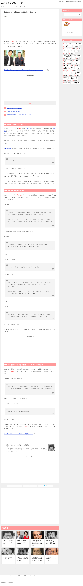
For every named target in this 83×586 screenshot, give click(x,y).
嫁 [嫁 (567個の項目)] (65, 61)
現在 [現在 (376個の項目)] (74, 70)
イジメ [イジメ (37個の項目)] (65, 43)
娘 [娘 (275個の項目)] (78, 58)
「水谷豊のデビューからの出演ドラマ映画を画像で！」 (18, 433)
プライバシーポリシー (21, 6)
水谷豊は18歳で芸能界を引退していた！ (8, 557)
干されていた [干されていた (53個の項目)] (77, 63)
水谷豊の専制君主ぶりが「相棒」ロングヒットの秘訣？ (20, 114)
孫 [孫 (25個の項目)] (64, 63)
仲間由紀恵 (8, 148)
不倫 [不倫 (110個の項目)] (74, 48)
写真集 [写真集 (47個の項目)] (65, 53)
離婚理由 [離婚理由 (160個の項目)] (67, 82)
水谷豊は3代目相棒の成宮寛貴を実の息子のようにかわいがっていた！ (16, 568)
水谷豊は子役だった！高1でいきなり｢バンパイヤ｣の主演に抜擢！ (51, 542)
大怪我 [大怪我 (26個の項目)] (65, 58)
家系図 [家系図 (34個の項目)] (69, 63)
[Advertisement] (30, 28)
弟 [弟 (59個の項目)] (72, 65)
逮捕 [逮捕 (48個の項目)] (70, 80)
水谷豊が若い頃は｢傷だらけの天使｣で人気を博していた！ (22, 558)
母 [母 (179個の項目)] (65, 70)
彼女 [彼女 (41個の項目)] (77, 65)
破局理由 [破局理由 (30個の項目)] (66, 77)
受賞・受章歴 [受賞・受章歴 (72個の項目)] (77, 55)
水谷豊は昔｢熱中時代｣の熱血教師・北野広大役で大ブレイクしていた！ (37, 559)
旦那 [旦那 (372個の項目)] (72, 68)
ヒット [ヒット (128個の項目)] (76, 46)
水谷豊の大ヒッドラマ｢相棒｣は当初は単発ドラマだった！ (51, 558)
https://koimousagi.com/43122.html (12, 446)
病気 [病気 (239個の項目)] (65, 75)
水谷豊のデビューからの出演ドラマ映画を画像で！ (18, 445)
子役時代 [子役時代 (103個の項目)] (77, 60)
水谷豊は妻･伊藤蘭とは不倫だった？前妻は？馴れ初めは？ (22, 542)
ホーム (2, 6)
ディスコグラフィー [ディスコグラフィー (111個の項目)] (75, 43)
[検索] (72, 14)
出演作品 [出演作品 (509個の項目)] (67, 56)
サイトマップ (10, 6)
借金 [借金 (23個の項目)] (79, 48)
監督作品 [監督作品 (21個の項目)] (71, 75)
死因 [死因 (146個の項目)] (78, 68)
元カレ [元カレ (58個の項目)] (72, 50)
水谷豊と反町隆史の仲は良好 (13, 111)
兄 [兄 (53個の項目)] (77, 50)
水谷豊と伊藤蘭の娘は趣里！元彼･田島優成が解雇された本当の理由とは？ (37, 543)
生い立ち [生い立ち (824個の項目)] (77, 73)
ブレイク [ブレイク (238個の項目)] (67, 48)
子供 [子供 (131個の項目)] (70, 60)
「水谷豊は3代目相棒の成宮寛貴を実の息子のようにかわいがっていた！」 (23, 70)
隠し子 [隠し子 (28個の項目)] (75, 80)
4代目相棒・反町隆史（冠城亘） (14, 108)
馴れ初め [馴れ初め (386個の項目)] (76, 83)
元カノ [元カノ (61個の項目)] (66, 50)
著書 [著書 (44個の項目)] (65, 80)
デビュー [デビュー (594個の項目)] (67, 46)
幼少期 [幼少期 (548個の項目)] (66, 65)
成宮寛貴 (28, 128)
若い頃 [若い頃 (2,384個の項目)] (74, 78)
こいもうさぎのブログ (12, 2)
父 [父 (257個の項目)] (69, 70)
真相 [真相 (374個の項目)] (78, 75)
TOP (8, 575)
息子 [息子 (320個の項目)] (65, 68)
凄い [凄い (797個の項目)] (72, 53)
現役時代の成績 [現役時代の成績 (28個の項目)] (67, 72)
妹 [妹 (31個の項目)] (70, 58)
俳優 (5, 16)
